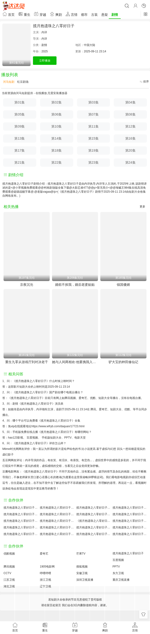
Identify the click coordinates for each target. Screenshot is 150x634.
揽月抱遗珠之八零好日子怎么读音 (20, 520)
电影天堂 (80, 437)
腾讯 (93, 409)
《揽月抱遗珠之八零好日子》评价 (33, 443)
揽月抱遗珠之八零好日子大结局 (93, 507)
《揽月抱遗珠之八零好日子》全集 (59, 420)
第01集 (19, 102)
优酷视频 (9, 553)
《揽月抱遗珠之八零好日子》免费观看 (93, 520)
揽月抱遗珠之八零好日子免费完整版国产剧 (57, 534)
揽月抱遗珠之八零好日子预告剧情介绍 (20, 527)
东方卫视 (118, 573)
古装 (94, 15)
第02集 (56, 102)
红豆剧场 (22, 81)
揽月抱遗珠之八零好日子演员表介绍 (129, 514)
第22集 (56, 162)
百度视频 (32, 437)
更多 (142, 206)
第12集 (130, 126)
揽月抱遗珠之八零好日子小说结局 (57, 520)
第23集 (93, 162)
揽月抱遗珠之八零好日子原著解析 (57, 527)
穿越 (40, 14)
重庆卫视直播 (121, 579)
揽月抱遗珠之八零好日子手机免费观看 (93, 527)
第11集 (93, 126)
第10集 (56, 126)
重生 (24, 14)
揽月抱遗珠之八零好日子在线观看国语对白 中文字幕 (129, 534)
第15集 (93, 138)
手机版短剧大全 (51, 437)
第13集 (19, 138)
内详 (44, 32)
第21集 (19, 162)
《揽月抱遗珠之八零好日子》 (30, 381)
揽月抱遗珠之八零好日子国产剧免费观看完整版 (129, 520)
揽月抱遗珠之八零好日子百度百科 (57, 514)
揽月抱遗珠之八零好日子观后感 (20, 534)
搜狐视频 (82, 566)
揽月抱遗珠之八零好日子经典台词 (129, 527)
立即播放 (44, 60)
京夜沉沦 (26, 284)
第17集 (19, 150)
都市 (84, 15)
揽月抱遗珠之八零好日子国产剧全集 (20, 514)
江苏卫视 (9, 579)
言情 (71, 14)
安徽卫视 (82, 573)
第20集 (130, 150)
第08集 (130, 114)
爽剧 (56, 14)
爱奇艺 (103, 409)
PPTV (68, 437)
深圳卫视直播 (84, 579)
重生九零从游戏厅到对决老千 (26, 362)
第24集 (130, 162)
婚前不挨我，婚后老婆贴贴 (75, 284)
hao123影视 (15, 437)
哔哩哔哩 (45, 573)
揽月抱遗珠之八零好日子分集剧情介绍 (93, 534)
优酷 (127, 409)
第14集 (56, 138)
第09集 (19, 126)
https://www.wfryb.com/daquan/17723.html (57, 426)
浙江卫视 (45, 579)
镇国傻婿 (123, 284)
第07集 (93, 114)
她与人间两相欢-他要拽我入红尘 (75, 362)
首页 (8, 14)
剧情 (114, 15)
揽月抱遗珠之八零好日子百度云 (93, 514)
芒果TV (80, 553)
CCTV (7, 573)
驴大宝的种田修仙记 (123, 362)
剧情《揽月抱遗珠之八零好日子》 (33, 403)
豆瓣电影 (8, 471)
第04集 (130, 102)
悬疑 (104, 15)
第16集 (130, 138)
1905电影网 (47, 566)
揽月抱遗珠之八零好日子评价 (20, 507)
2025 (44, 51)
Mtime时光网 (10, 449)
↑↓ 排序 (144, 81)
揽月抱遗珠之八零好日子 (53, 26)
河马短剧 (8, 81)
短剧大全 (134, 191)
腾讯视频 (9, 566)
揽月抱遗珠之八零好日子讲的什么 (129, 507)
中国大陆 (89, 45)
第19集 (93, 150)
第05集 (19, 114)
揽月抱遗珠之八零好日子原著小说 (57, 507)
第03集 (93, 102)
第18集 (56, 150)
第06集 (56, 114)
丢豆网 (6, 460)
